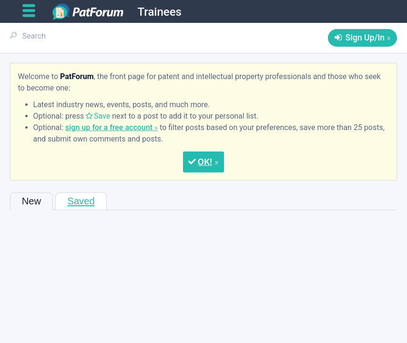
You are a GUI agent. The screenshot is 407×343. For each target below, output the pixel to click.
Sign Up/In (365, 37)
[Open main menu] (32, 11)
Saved (80, 201)
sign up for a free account (109, 127)
